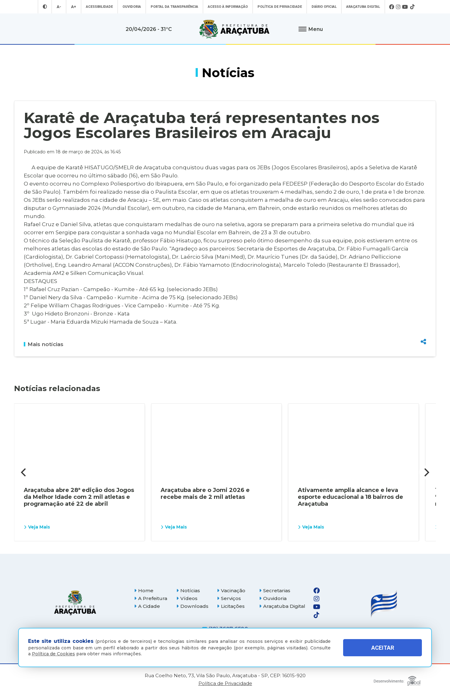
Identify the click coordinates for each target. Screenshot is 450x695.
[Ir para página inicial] (234, 29)
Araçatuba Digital (363, 7)
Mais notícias (43, 344)
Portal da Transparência (174, 7)
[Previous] (24, 472)
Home (143, 590)
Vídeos (187, 598)
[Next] (426, 472)
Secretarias (274, 590)
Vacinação (231, 590)
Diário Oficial (324, 7)
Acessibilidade (99, 7)
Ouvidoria (131, 7)
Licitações (231, 606)
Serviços (229, 598)
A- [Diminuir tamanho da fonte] (59, 6)
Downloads (192, 606)
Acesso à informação (228, 7)
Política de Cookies (53, 654)
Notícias (188, 590)
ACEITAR (382, 647)
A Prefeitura (150, 598)
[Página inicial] (75, 603)
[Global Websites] (397, 679)
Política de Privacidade (280, 7)
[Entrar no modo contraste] (44, 7)
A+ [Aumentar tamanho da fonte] (73, 6)
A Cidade (147, 606)
